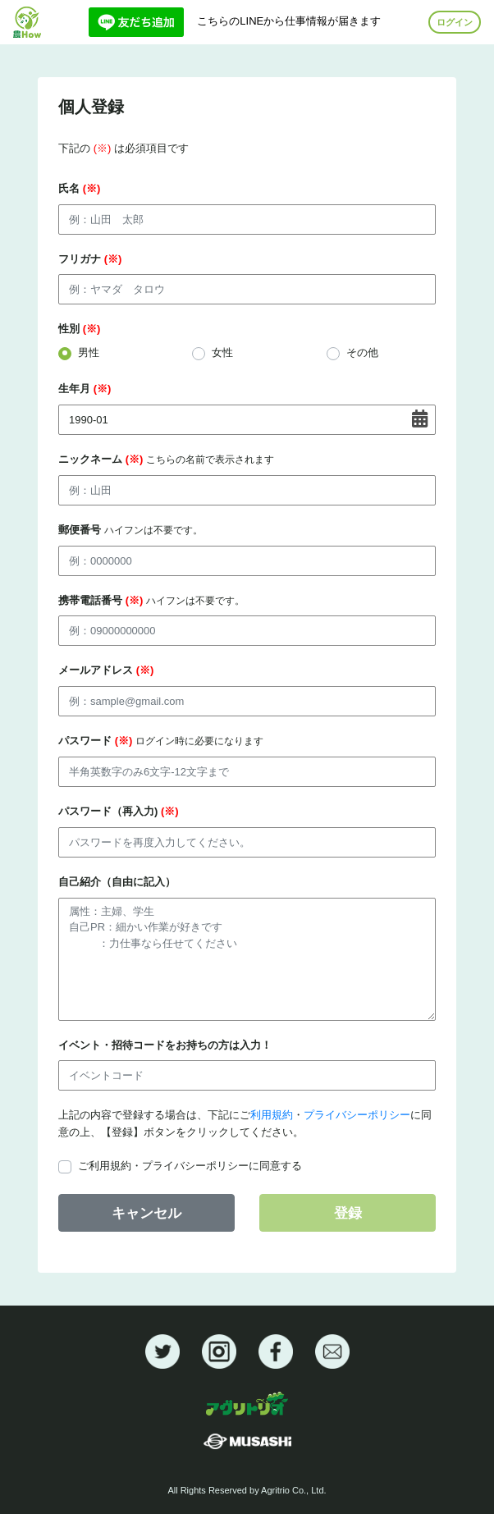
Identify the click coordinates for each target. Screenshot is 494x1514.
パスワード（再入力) (118, 811)
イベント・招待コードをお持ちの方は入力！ (165, 1045)
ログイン (455, 22)
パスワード (160, 740)
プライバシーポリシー (357, 1115)
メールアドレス (105, 670)
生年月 (84, 388)
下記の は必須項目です (123, 148)
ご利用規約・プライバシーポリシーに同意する (190, 1166)
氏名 (79, 188)
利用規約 (271, 1115)
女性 (222, 352)
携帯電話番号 (151, 600)
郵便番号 (130, 530)
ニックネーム (166, 459)
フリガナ (89, 259)
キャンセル (146, 1213)
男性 (88, 352)
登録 (348, 1213)
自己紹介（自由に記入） (117, 882)
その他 (362, 352)
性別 (79, 328)
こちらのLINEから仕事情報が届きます (235, 21)
